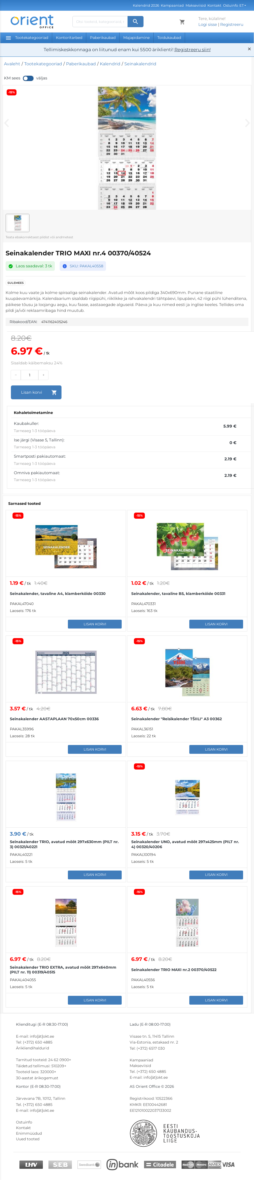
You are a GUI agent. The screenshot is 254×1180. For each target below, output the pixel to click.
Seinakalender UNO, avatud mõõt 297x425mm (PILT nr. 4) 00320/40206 (185, 844)
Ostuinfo (230, 5)
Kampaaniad (172, 5)
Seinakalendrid (140, 63)
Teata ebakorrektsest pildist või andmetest (39, 237)
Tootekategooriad (27, 37)
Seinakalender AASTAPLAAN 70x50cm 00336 (54, 718)
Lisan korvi (95, 624)
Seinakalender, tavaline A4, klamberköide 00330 (58, 593)
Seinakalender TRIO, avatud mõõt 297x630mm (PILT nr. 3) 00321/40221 (64, 844)
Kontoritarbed (69, 37)
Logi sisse (207, 24)
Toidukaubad (169, 37)
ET (241, 5)
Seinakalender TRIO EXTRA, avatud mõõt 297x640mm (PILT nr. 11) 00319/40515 (63, 969)
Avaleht (12, 63)
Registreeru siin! (192, 49)
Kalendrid (110, 63)
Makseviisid (196, 5)
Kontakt (214, 5)
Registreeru (231, 24)
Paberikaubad (103, 37)
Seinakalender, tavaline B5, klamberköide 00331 (178, 593)
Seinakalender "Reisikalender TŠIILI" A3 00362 (176, 718)
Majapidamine (136, 37)
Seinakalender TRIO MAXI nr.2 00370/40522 (173, 969)
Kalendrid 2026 (146, 5)
